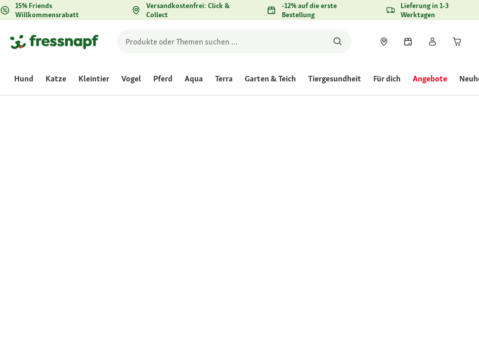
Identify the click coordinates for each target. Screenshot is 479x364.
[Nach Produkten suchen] (338, 41)
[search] (234, 41)
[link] (384, 41)
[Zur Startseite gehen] (54, 41)
